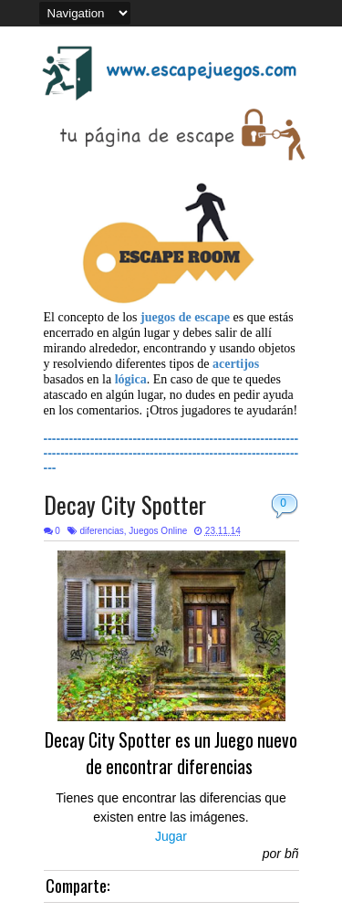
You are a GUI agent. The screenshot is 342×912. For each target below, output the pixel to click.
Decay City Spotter (125, 504)
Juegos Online (158, 531)
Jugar (171, 836)
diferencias (101, 531)
